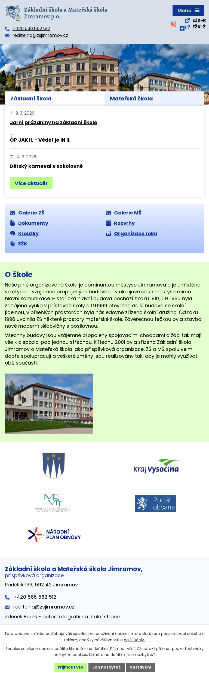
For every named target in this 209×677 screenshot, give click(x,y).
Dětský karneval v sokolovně (46, 166)
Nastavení (140, 667)
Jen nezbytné (106, 667)
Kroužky (24, 233)
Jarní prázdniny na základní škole (53, 122)
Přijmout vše (71, 667)
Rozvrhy (120, 223)
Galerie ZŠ (27, 212)
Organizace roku (132, 233)
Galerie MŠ (124, 212)
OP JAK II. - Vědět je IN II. (40, 139)
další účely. (134, 640)
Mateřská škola (131, 98)
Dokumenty (29, 223)
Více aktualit (31, 183)
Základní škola (31, 98)
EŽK (18, 243)
